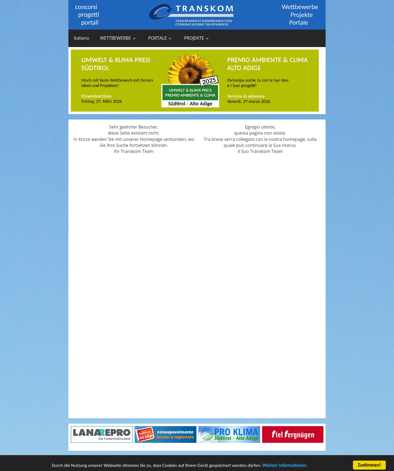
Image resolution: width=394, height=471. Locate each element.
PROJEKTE (194, 38)
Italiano (81, 38)
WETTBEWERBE (115, 38)
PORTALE (157, 38)
